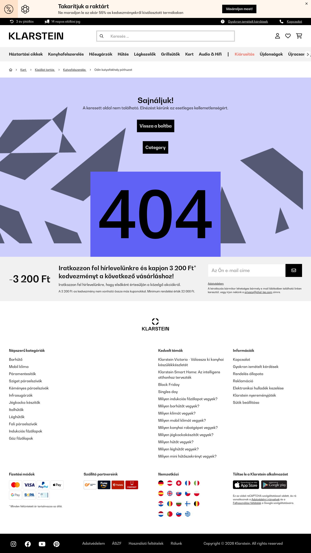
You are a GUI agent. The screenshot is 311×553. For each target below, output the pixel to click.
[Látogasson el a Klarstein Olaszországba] (196, 483)
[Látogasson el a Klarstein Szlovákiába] (178, 493)
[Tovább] (307, 54)
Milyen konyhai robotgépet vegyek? (188, 427)
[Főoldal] (14, 69)
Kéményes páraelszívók (29, 388)
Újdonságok (271, 54)
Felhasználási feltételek (247, 503)
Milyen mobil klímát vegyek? (182, 420)
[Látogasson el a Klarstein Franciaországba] (187, 483)
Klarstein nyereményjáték (254, 395)
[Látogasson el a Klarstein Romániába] (170, 503)
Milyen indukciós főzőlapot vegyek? (187, 399)
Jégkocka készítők (24, 402)
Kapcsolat (294, 21)
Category (155, 147)
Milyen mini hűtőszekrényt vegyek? (187, 456)
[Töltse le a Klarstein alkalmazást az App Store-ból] (246, 484)
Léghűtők (17, 417)
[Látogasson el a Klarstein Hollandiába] (161, 514)
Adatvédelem (216, 283)
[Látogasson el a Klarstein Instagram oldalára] (13, 544)
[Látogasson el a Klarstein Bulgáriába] (178, 503)
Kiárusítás (244, 54)
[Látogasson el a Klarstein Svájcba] (178, 483)
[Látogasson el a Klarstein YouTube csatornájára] (42, 544)
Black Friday (168, 384)
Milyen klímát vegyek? (177, 413)
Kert (23, 69)
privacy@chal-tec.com (258, 292)
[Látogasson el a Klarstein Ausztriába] (170, 483)
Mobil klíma (19, 366)
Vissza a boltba (156, 126)
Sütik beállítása (246, 402)
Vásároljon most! (239, 9)
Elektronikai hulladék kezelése (258, 388)
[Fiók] (277, 36)
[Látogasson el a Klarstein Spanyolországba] (161, 493)
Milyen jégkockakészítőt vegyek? (185, 434)
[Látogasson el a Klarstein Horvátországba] (161, 503)
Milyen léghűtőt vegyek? (178, 449)
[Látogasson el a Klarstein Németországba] (161, 483)
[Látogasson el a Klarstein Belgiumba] (196, 503)
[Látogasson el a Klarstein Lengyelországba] (196, 493)
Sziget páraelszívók (25, 381)
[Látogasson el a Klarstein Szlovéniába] (178, 514)
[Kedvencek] (288, 36)
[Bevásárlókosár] (299, 36)
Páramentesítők (22, 374)
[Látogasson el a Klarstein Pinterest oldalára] (56, 544)
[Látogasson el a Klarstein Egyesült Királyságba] (170, 493)
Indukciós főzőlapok (25, 431)
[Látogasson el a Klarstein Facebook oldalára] (27, 544)
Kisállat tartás (45, 69)
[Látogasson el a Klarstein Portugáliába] (170, 514)
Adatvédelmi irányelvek (265, 499)
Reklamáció (243, 381)
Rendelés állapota (248, 374)
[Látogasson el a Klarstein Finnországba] (187, 503)
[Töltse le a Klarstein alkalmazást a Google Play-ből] (274, 484)
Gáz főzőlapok (21, 438)
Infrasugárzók (21, 395)
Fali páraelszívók (23, 424)
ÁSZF (116, 543)
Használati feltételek (146, 543)
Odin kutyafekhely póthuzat (113, 69)
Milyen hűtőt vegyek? (176, 442)
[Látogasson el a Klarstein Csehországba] (187, 493)
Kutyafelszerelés (74, 69)
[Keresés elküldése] (101, 36)
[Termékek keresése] (165, 36)
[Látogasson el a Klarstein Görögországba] (187, 514)
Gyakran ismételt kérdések (248, 21)
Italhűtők (16, 409)
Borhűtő (15, 359)
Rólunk (176, 543)
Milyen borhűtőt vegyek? (178, 406)
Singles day (168, 391)
